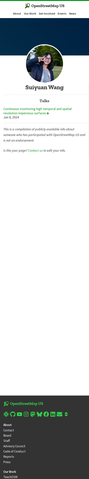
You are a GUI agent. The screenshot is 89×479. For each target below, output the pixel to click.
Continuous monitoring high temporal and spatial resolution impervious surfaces (37, 111)
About (17, 13)
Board (7, 435)
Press (7, 462)
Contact (8, 430)
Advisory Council (14, 446)
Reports (8, 457)
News (72, 13)
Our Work (30, 13)
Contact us (35, 150)
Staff (6, 441)
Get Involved (47, 13)
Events (62, 13)
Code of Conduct (14, 451)
